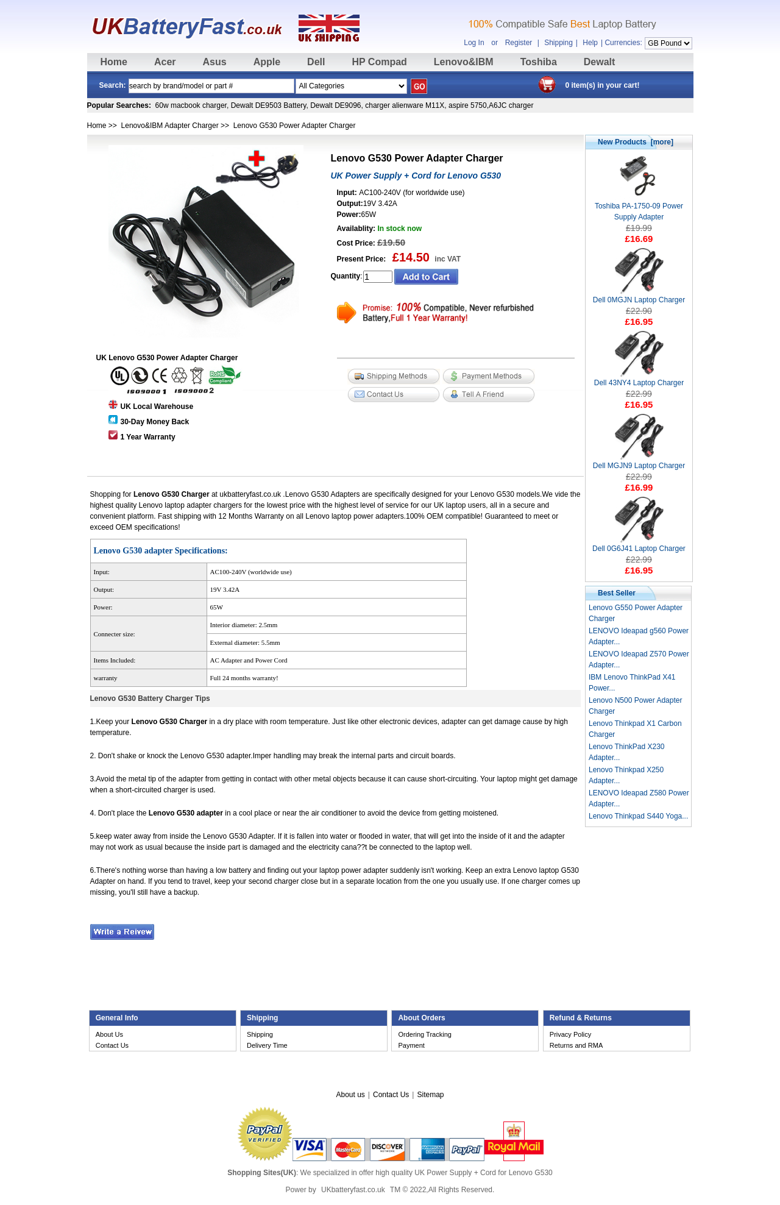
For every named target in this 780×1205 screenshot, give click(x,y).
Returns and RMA (576, 1045)
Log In (474, 42)
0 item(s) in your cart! (603, 85)
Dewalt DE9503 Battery (269, 105)
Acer (165, 62)
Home (114, 62)
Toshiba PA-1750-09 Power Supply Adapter (639, 207)
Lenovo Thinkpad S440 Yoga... (638, 816)
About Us (109, 1034)
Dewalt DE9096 (335, 105)
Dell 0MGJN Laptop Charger (639, 296)
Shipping (558, 42)
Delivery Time (267, 1045)
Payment (411, 1045)
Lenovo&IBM (464, 62)
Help (590, 42)
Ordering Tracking (424, 1034)
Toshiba (538, 62)
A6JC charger (511, 105)
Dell (316, 62)
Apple (267, 62)
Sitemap (430, 1094)
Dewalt (599, 62)
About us (350, 1094)
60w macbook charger (191, 105)
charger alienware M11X (404, 105)
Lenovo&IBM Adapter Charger (170, 125)
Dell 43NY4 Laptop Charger (639, 379)
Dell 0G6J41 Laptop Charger (639, 544)
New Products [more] (635, 142)
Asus (215, 62)
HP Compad (379, 62)
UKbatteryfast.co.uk (353, 1189)
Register (519, 42)
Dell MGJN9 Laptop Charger (639, 461)
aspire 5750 (467, 105)
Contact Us (112, 1045)
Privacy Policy (570, 1034)
